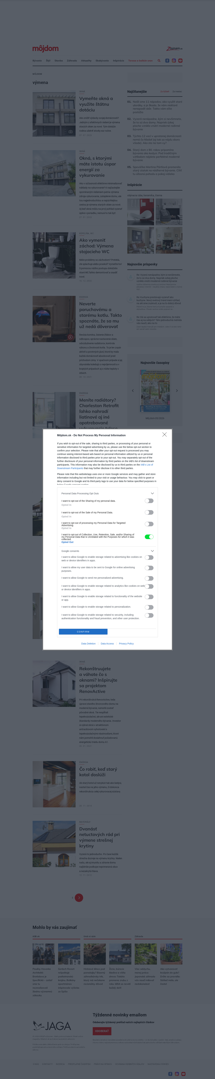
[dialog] (107, 539)
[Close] (165, 435)
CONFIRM (83, 631)
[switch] (149, 501)
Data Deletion (88, 643)
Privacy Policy (126, 643)
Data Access (107, 643)
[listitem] (107, 493)
